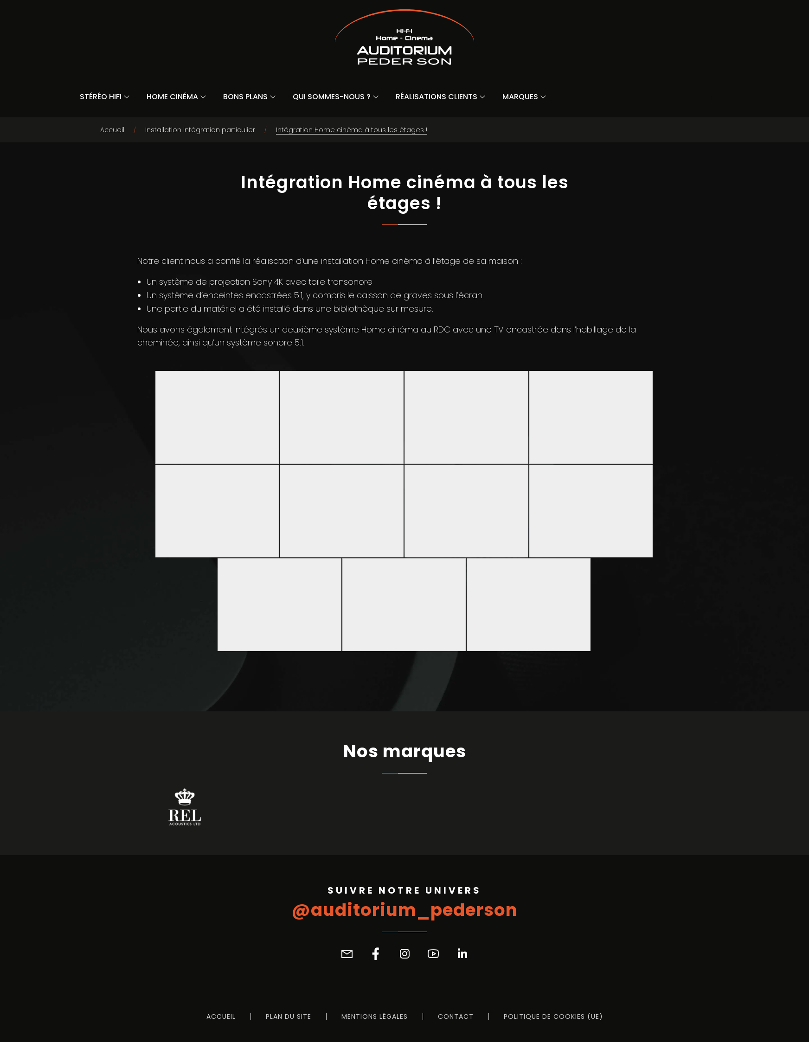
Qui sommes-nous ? (332, 96)
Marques (520, 96)
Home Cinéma (172, 96)
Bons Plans (245, 96)
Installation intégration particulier (200, 129)
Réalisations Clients (436, 96)
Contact (456, 1016)
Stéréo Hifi (101, 96)
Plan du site (288, 1016)
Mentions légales (374, 1016)
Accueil (112, 129)
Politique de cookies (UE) (553, 1016)
